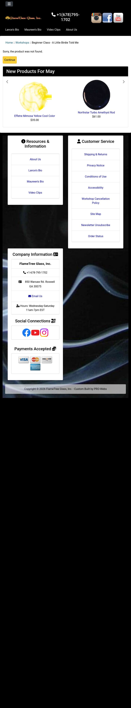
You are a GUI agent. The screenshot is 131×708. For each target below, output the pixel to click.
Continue (9, 60)
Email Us (35, 296)
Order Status (95, 236)
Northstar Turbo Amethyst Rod (96, 112)
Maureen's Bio (32, 29)
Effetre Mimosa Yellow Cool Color (34, 116)
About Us (71, 29)
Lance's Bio (12, 29)
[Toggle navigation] (9, 3)
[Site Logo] (23, 18)
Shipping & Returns (95, 154)
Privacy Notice (95, 165)
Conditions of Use (95, 176)
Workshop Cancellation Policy (96, 201)
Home (9, 42)
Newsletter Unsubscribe (95, 225)
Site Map (95, 214)
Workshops (22, 42)
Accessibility (95, 187)
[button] (15, 102)
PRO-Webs (100, 389)
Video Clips (53, 29)
